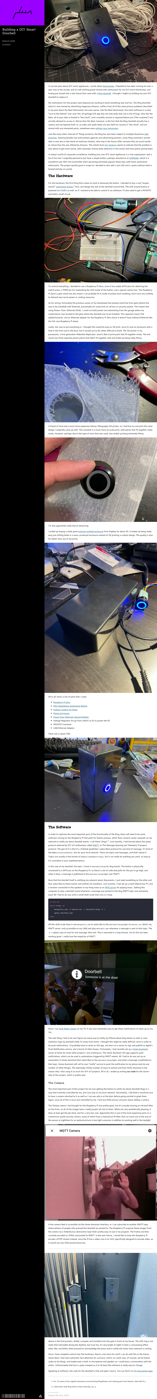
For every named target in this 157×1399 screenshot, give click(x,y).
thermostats (108, 86)
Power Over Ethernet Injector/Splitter (71, 717)
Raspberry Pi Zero (61, 702)
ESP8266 (134, 158)
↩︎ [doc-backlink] (145, 1379)
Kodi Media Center (67, 1026)
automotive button (64, 186)
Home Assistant (140, 1047)
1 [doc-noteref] (74, 186)
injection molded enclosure (90, 531)
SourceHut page (144, 1368)
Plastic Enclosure (61, 713)
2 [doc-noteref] (108, 841)
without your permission (106, 128)
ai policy (6, 44)
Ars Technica (111, 144)
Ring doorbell (104, 93)
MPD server (110, 886)
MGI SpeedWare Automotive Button (70, 705)
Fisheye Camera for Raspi (65, 709)
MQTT (96, 845)
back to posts (8, 40)
